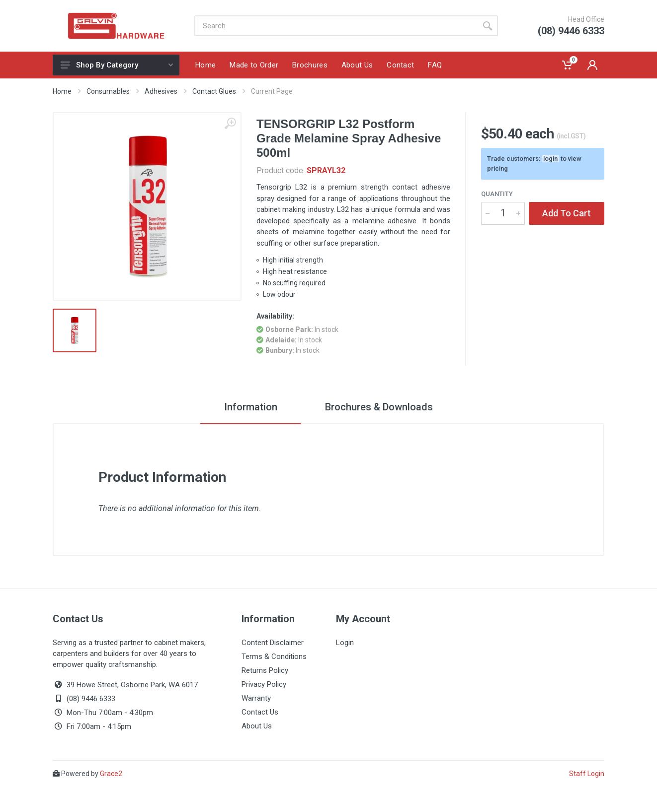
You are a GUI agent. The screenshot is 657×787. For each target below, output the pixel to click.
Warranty (256, 698)
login (550, 158)
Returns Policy (265, 670)
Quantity (497, 193)
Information (250, 407)
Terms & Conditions (274, 656)
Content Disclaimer (273, 642)
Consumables (108, 91)
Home (62, 91)
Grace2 (111, 774)
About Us (257, 725)
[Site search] (335, 25)
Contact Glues (214, 91)
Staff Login (586, 774)
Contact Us (260, 712)
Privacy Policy (264, 684)
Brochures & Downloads (379, 407)
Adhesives (161, 91)
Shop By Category (117, 65)
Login (345, 642)
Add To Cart (566, 213)
